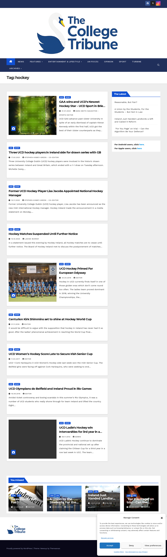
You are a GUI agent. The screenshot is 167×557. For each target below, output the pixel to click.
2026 (13, 495)
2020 (11, 186)
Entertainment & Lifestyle (64, 62)
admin (77, 437)
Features (35, 62)
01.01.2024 (66, 111)
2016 (10, 384)
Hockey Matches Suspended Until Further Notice (43, 234)
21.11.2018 (15, 324)
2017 (10, 349)
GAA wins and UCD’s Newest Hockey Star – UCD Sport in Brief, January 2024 (82, 106)
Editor (78, 278)
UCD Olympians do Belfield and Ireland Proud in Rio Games (50, 388)
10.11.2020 (15, 200)
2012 (61, 423)
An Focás (92, 62)
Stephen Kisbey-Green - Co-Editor (40, 157)
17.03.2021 (16, 157)
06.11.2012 (66, 437)
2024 (61, 97)
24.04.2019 (67, 278)
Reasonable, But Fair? (126, 102)
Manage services (107, 538)
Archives (14, 68)
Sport (122, 62)
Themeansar (55, 548)
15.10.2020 (16, 239)
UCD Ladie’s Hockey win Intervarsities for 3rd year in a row (79, 432)
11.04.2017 (16, 359)
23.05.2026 (19, 507)
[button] (161, 517)
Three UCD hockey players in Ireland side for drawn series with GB (55, 152)
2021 (10, 148)
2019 (61, 264)
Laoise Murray (31, 239)
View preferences (153, 545)
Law (19, 495)
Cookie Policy (119, 552)
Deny (131, 545)
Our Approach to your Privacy (136, 552)
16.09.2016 (16, 394)
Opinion (108, 62)
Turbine (136, 62)
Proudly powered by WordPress (20, 548)
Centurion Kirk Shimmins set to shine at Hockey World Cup (50, 319)
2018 (10, 314)
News (21, 62)
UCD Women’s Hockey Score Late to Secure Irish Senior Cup (50, 354)
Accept (109, 545)
